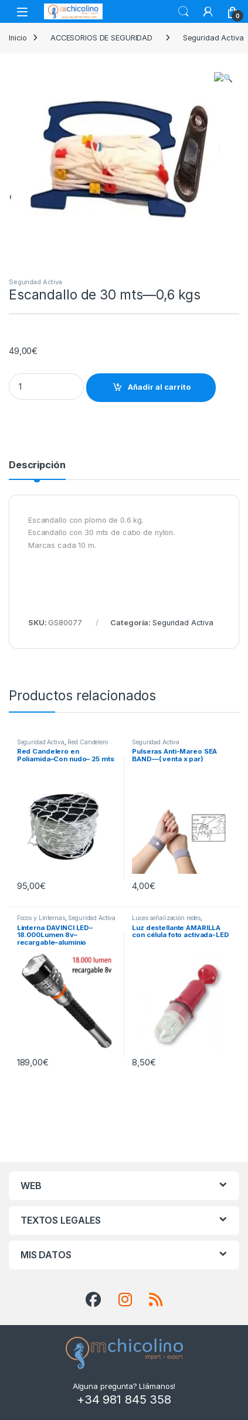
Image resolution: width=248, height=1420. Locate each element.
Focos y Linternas (41, 917)
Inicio (18, 37)
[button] (228, 77)
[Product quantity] (46, 386)
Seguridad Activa (35, 282)
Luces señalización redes (166, 917)
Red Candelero (87, 741)
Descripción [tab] (37, 465)
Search (183, 11)
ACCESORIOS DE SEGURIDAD (101, 37)
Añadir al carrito (159, 387)
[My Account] (208, 12)
